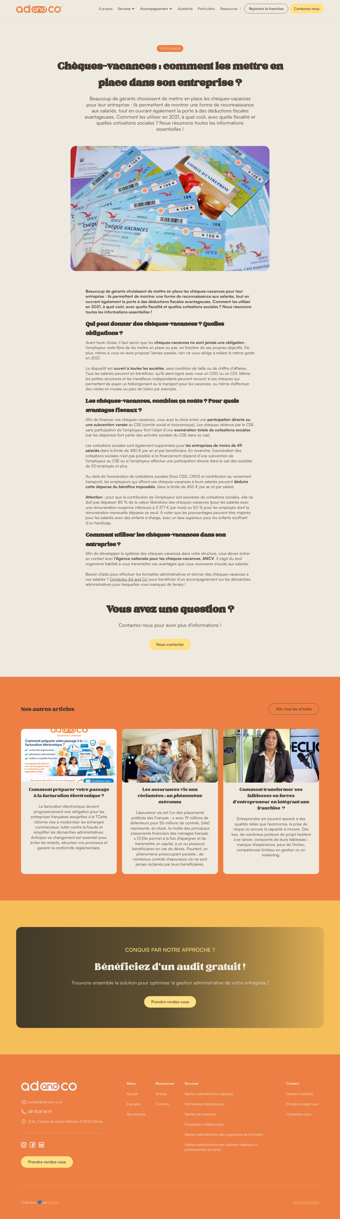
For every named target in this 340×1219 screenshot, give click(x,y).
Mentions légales (306, 1202)
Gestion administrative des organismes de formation (224, 1134)
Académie (185, 8)
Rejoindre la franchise (266, 8)
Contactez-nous (306, 8)
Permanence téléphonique (205, 1104)
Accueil (132, 1094)
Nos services (136, 1114)
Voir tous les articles (294, 708)
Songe (53, 1202)
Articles (161, 1094)
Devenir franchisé (299, 1094)
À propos (106, 8)
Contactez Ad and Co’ (129, 579)
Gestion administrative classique (209, 1094)
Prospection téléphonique (204, 1124)
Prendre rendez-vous (170, 1011)
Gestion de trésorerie (200, 1114)
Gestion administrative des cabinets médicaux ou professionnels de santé (221, 1147)
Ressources (228, 8)
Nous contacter (170, 654)
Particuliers (206, 8)
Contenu (162, 1104)
